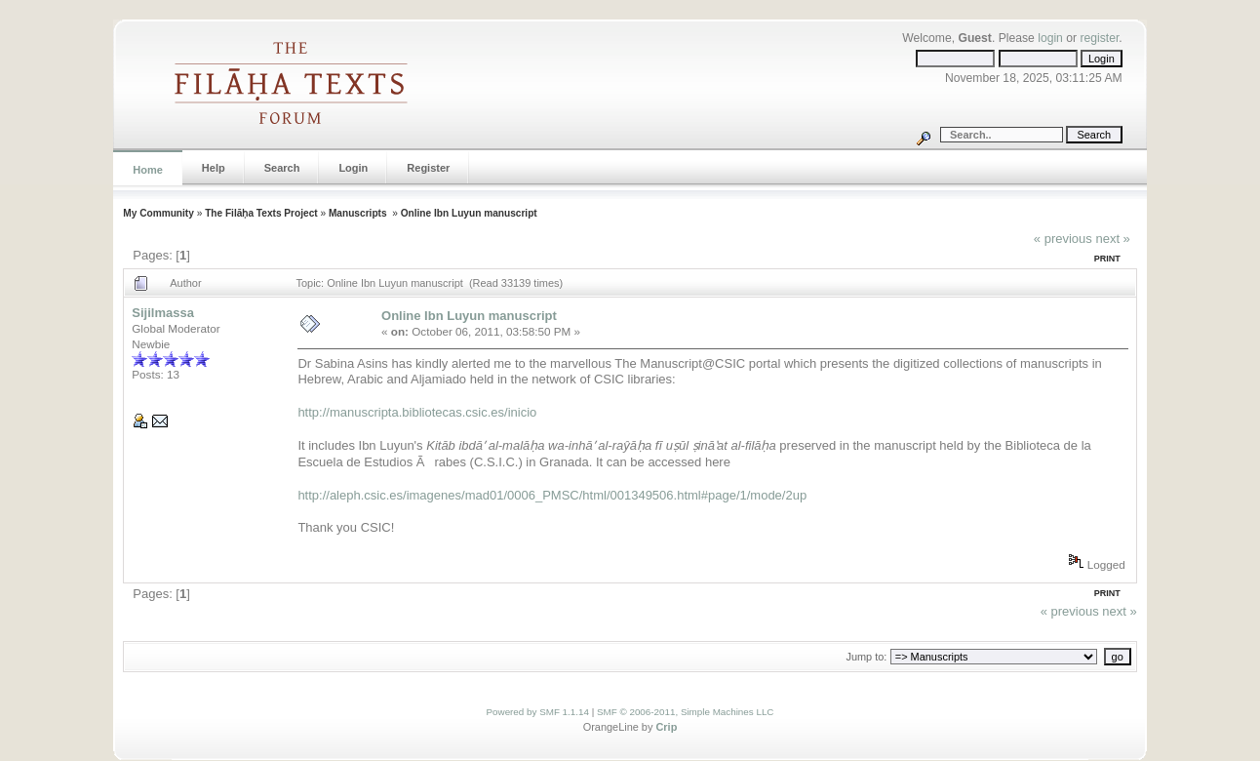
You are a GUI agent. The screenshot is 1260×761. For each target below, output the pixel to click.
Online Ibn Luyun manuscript (469, 213)
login (1050, 38)
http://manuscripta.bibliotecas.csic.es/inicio (416, 412)
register (1099, 38)
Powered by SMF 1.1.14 (538, 711)
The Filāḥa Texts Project (261, 213)
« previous (1063, 238)
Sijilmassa (163, 312)
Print (1107, 258)
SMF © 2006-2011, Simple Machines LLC (685, 711)
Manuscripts (359, 213)
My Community (158, 213)
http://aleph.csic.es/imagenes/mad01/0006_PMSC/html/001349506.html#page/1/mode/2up (552, 495)
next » (1112, 238)
